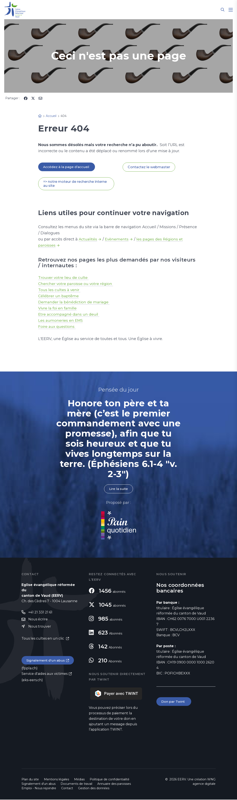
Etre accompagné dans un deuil (69, 314)
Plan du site (30, 780)
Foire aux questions (57, 326)
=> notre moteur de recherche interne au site (75, 184)
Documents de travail (76, 784)
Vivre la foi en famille (58, 308)
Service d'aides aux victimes (45, 675)
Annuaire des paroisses (114, 784)
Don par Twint (174, 702)
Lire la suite (118, 489)
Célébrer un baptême (58, 296)
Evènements (118, 239)
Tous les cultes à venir (59, 290)
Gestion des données (93, 789)
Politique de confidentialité (109, 780)
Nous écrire (38, 620)
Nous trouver (39, 627)
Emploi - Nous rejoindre (39, 789)
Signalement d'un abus (46, 661)
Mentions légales (56, 780)
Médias (79, 780)
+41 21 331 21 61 (40, 613)
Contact (67, 789)
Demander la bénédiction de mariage (74, 302)
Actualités (88, 239)
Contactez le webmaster (149, 167)
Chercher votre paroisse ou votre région (76, 284)
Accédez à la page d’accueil (67, 167)
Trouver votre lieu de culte (63, 277)
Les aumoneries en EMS (61, 320)
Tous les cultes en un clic (43, 639)
